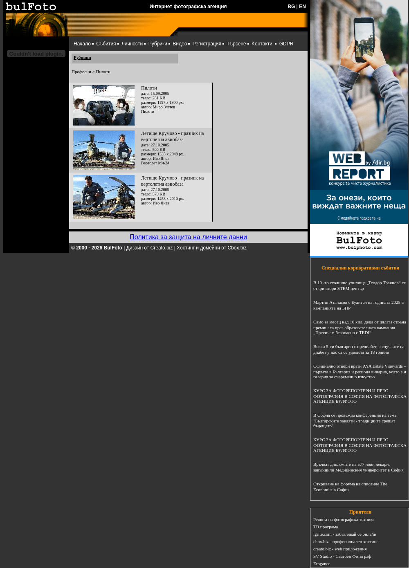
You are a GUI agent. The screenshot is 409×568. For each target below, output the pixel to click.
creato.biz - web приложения (339, 548)
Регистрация (207, 44)
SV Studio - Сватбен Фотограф (342, 556)
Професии (81, 71)
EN (302, 6)
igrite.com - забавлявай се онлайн (344, 534)
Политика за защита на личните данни (188, 236)
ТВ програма (325, 526)
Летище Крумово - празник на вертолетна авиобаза (172, 136)
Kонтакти (262, 44)
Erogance (321, 563)
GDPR (286, 44)
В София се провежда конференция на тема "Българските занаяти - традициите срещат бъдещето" (354, 420)
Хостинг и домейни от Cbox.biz (212, 248)
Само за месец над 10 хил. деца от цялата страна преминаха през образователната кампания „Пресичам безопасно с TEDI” (359, 327)
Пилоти (149, 88)
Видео (180, 44)
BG (291, 6)
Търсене (236, 44)
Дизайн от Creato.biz (149, 248)
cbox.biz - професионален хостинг (345, 541)
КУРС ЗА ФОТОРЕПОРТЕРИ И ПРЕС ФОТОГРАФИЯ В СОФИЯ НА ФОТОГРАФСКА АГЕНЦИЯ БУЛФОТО (360, 396)
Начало (82, 44)
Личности (132, 44)
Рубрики (157, 44)
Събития (106, 44)
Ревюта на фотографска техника (343, 519)
